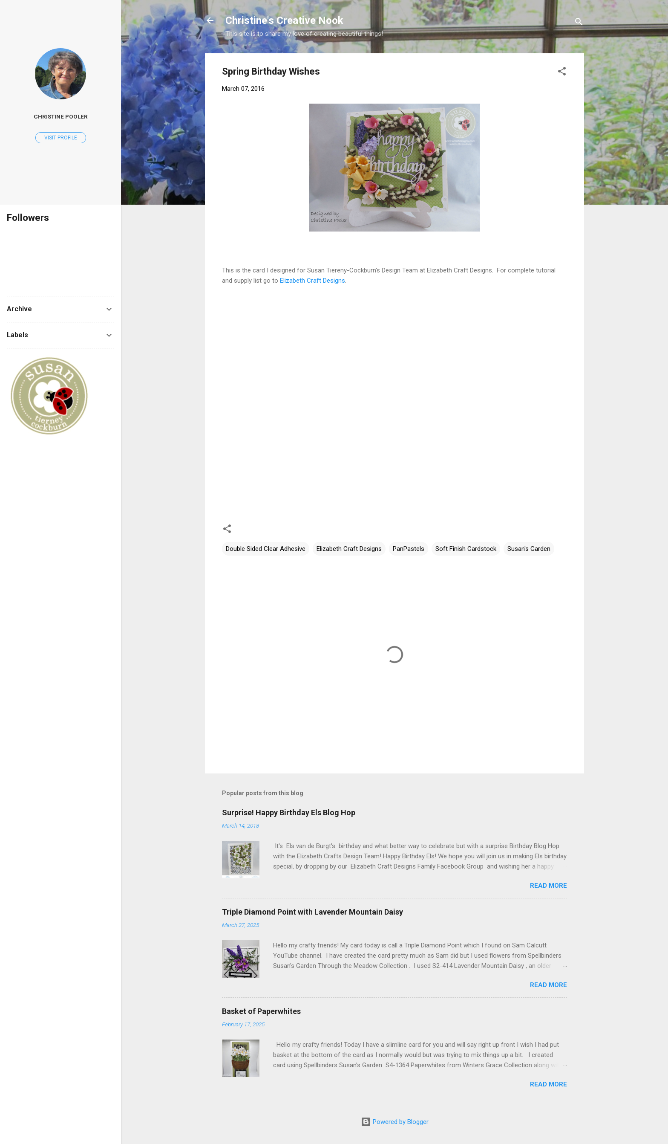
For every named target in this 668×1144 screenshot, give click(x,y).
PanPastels (408, 549)
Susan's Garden (528, 549)
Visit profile (60, 138)
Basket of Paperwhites (261, 1011)
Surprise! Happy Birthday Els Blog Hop (288, 812)
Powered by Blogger (395, 1122)
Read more (548, 885)
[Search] (579, 23)
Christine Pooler (61, 116)
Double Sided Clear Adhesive (265, 549)
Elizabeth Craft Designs (312, 280)
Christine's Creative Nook (284, 20)
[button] (562, 72)
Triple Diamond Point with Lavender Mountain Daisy (312, 911)
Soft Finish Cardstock (465, 549)
